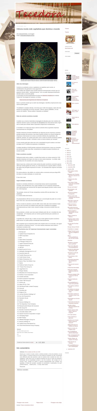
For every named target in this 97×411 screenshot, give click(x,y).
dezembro (70, 165)
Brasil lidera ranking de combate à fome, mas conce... (73, 295)
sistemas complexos (47, 95)
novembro (70, 167)
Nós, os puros (75, 103)
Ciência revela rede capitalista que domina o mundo (73, 197)
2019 (68, 152)
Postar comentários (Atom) (27, 405)
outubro (70, 169)
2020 (68, 150)
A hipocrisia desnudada (73, 267)
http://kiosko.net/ (69, 48)
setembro (70, 349)
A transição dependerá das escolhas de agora (73, 261)
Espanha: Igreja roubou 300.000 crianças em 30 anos (73, 220)
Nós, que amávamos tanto (74, 91)
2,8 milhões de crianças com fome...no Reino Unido (73, 290)
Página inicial (39, 402)
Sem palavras (75, 124)
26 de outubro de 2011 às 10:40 (32, 352)
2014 (68, 156)
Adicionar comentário (22, 369)
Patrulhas (70, 240)
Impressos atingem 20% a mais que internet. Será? (73, 275)
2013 (68, 158)
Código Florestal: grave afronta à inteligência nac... (73, 232)
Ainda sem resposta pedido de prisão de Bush (73, 271)
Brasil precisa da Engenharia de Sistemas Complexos (34, 100)
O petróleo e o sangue (73, 229)
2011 (68, 163)
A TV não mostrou (72, 314)
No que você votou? (72, 187)
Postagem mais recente (22, 402)
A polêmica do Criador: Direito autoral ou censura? (73, 321)
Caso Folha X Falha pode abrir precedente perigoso (73, 184)
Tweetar (67, 28)
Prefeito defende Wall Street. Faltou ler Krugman (73, 311)
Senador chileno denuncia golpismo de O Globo (73, 306)
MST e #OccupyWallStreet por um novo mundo (73, 237)
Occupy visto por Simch (73, 227)
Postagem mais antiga (56, 402)
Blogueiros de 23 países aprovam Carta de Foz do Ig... (73, 175)
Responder (22, 366)
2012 (68, 161)
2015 (68, 154)
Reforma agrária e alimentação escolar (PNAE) (73, 212)
